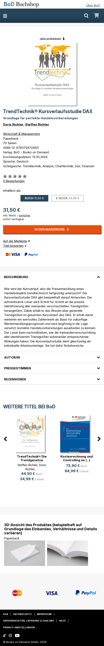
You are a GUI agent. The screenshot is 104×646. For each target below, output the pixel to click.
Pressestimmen (17, 368)
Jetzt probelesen (50, 38)
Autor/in (12, 357)
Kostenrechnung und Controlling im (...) (76, 458)
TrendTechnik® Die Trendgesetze (32, 458)
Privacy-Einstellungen (19, 627)
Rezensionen (15, 379)
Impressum (44, 614)
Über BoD (93, 5)
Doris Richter (13, 124)
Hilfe (62, 620)
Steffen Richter (37, 124)
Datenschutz (22, 614)
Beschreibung (16, 277)
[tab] (52, 275)
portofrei (24, 215)
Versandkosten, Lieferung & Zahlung (28, 620)
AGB (5, 614)
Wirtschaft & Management (21, 134)
